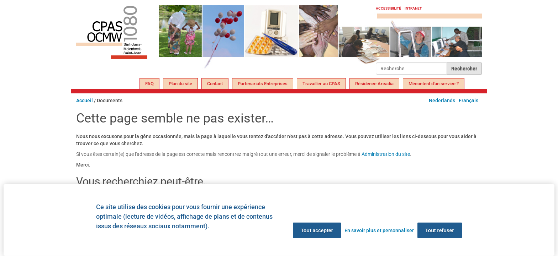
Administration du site (386, 154)
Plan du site (180, 83)
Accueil (84, 100)
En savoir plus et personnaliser (379, 230)
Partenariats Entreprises (263, 83)
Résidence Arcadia (374, 83)
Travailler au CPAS (321, 83)
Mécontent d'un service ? (434, 83)
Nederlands (442, 100)
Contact (215, 83)
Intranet (413, 8)
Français (468, 100)
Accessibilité (388, 8)
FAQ (149, 83)
